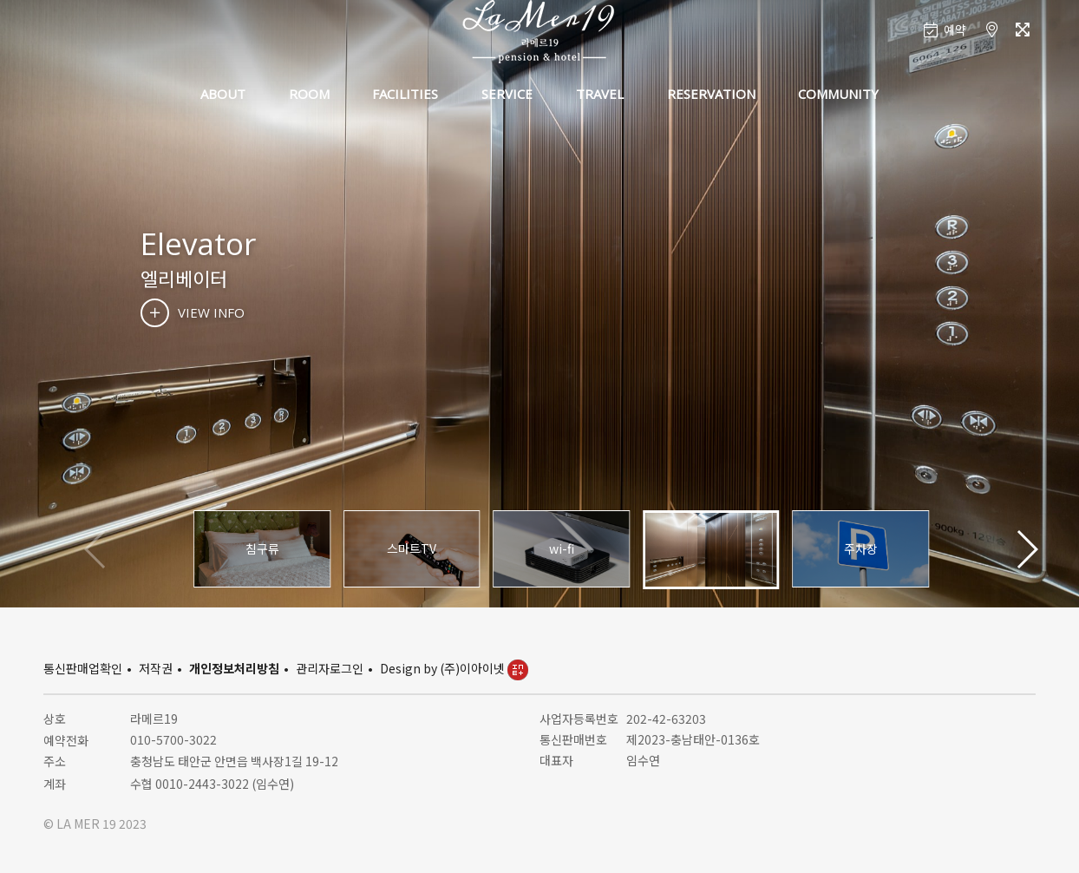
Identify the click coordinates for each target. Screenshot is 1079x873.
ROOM (309, 93)
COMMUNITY (838, 93)
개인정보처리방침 (234, 668)
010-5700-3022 (173, 739)
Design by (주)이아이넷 (454, 668)
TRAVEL (600, 93)
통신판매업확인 (82, 668)
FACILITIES (405, 93)
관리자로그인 (329, 668)
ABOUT (222, 93)
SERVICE (507, 93)
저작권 (156, 668)
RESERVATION (711, 93)
